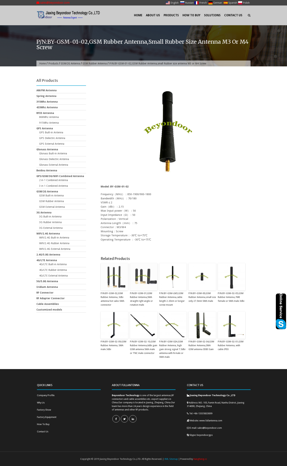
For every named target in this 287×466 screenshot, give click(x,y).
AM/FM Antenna (46, 90)
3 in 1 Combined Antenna (53, 185)
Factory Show (44, 409)
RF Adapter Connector (50, 298)
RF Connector (44, 292)
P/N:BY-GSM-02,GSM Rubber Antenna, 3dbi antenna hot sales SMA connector (112, 299)
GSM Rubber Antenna (95, 63)
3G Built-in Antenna (50, 216)
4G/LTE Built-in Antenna (53, 264)
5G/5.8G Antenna (47, 281)
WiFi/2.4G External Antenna (54, 248)
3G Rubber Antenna (50, 222)
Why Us (41, 402)
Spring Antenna (46, 96)
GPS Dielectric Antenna (52, 138)
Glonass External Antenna (53, 164)
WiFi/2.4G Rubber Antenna (54, 243)
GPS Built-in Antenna (51, 132)
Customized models (49, 309)
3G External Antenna (51, 227)
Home (138, 15)
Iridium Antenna (47, 286)
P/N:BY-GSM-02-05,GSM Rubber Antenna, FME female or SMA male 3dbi (231, 297)
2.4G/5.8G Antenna (48, 254)
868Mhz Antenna (49, 117)
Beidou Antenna (46, 170)
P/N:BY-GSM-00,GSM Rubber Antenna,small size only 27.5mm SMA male (202, 297)
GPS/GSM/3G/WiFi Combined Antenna (60, 176)
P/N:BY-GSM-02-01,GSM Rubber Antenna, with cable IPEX (230, 345)
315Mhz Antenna (47, 101)
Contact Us (233, 15)
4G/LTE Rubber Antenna (53, 269)
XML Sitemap (171, 458)
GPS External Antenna (51, 143)
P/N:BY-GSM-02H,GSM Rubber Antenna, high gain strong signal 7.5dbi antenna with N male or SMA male (172, 349)
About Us (153, 15)
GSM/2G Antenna (71, 63)
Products (171, 15)
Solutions (212, 15)
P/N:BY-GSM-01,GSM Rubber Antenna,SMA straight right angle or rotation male (141, 299)
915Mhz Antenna (49, 122)
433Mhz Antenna (47, 107)
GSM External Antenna (52, 206)
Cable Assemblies (47, 303)
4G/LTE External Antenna (53, 275)
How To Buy (191, 15)
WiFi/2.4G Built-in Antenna (54, 237)
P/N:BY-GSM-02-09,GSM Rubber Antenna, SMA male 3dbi (113, 345)
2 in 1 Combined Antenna (53, 180)
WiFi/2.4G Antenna (48, 233)
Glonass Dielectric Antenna (54, 159)
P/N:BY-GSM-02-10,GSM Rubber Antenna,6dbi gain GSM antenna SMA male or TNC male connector (143, 347)
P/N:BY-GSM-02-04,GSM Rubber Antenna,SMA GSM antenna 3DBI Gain (201, 345)
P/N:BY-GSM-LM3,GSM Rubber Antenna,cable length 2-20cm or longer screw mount (172, 299)
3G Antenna (43, 212)
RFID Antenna (45, 113)
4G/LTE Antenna (46, 260)
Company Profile (46, 395)
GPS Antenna (44, 128)
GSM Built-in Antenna (51, 195)
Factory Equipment (46, 417)
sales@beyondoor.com (53, 2)
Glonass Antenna (47, 149)
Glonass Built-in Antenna (53, 153)
